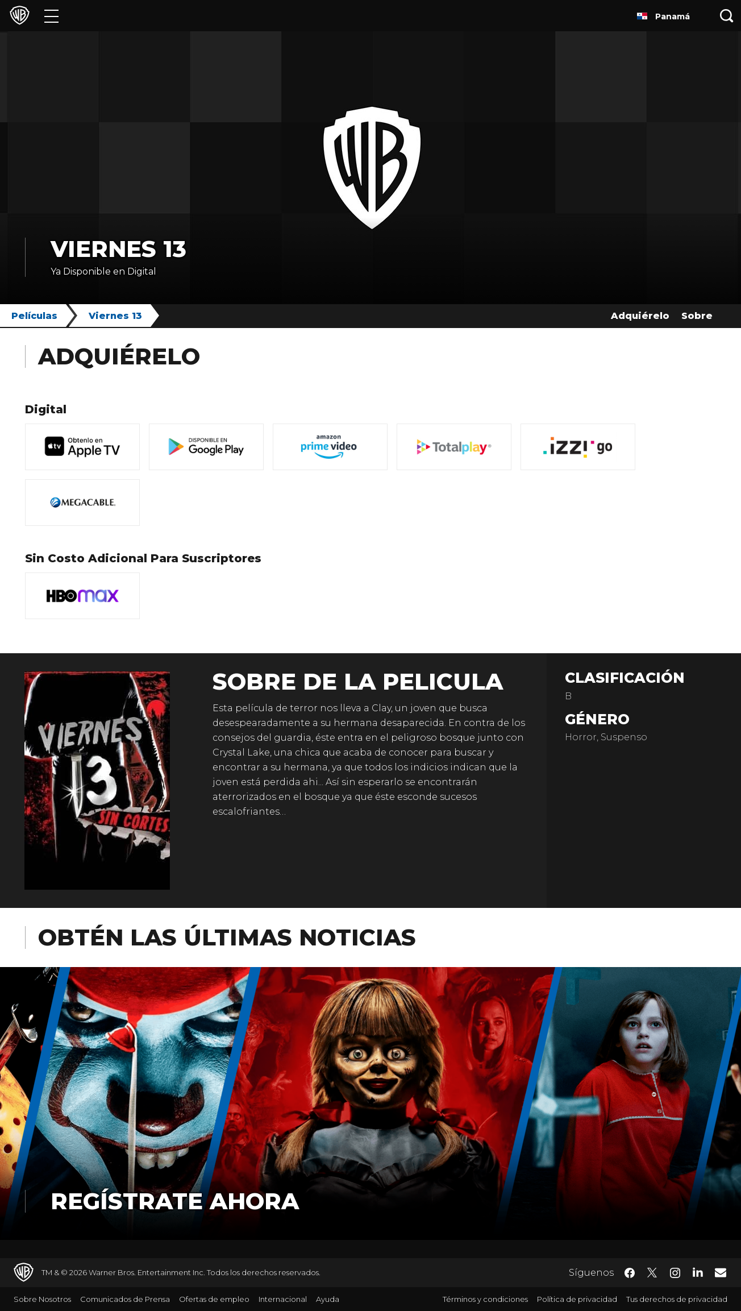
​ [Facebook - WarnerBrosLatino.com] (629, 1273)
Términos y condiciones (485, 1299)
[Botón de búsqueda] (727, 15)
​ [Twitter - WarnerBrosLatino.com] (652, 1273)
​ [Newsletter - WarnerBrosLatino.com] (720, 1272)
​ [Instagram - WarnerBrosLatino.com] (675, 1273)
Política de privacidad (577, 1299)
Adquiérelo (640, 315)
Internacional (283, 1299)
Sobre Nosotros (42, 1299)
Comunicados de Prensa (125, 1299)
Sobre (697, 315)
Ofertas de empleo (214, 1299)
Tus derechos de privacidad (676, 1299)
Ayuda (327, 1299)
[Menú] (51, 15)
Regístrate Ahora (175, 1201)
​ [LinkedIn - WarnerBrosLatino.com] (698, 1271)
